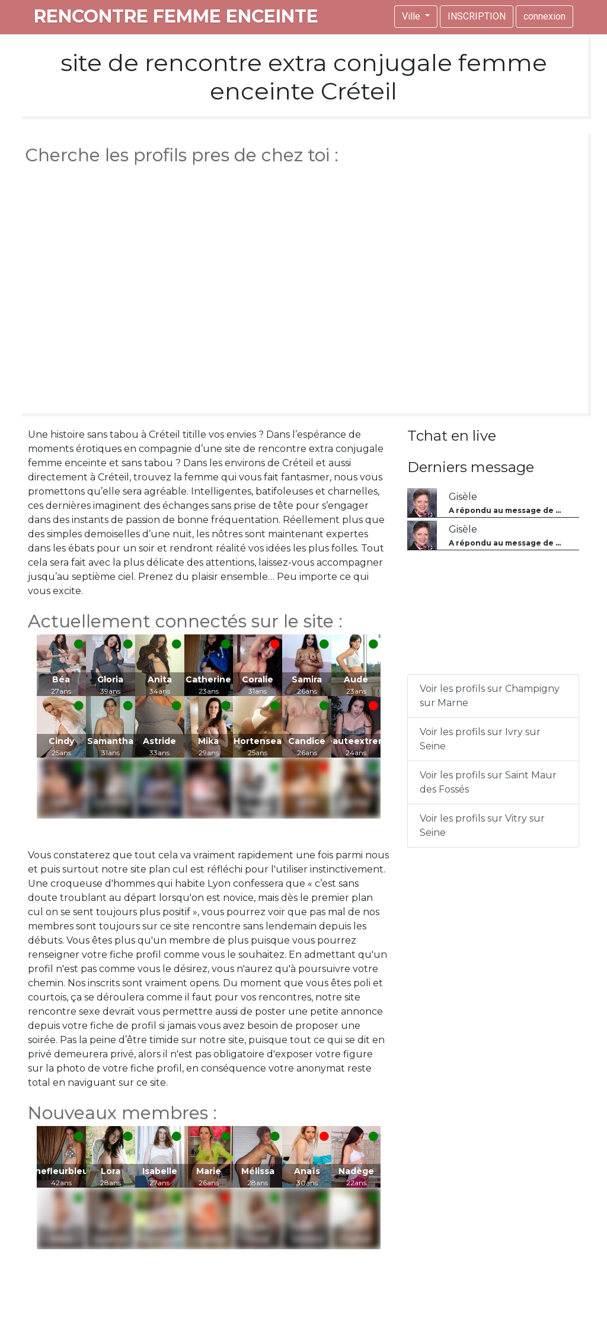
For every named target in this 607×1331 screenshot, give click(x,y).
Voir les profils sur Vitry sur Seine (482, 825)
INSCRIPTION (477, 16)
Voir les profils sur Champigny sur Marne (490, 695)
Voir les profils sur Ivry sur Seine (480, 739)
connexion (544, 16)
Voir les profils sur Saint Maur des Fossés (488, 782)
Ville (412, 16)
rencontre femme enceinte (176, 16)
